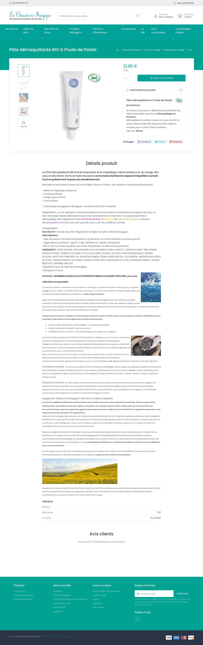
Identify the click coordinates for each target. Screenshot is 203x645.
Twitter (160, 141)
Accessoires (128, 29)
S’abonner (182, 593)
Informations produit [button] (154, 90)
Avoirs (96, 599)
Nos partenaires (184, 2)
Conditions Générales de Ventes (70, 599)
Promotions (20, 591)
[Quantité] (129, 78)
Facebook (144, 141)
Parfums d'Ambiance (100, 30)
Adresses (97, 603)
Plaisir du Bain (28, 30)
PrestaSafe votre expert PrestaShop (56, 636)
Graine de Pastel (152, 506)
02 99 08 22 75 (20, 2)
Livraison (57, 591)
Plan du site (59, 607)
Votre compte (102, 585)
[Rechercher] (137, 16)
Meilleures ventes (23, 599)
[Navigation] (148, 16)
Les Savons (11, 29)
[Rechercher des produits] (99, 16)
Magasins (58, 611)
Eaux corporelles (158, 30)
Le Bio (143, 30)
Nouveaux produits (23, 595)
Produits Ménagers (75, 30)
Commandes (100, 595)
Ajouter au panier (161, 77)
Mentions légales (62, 595)
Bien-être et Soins (51, 30)
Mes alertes (99, 607)
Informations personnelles (106, 591)
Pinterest (176, 141)
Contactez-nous (62, 603)
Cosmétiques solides (183, 30)
